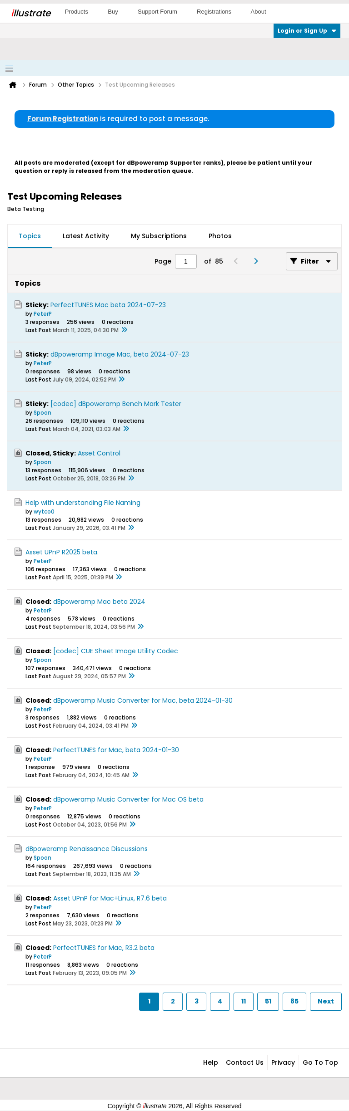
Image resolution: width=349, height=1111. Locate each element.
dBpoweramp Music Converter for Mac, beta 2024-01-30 (143, 700)
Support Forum (157, 11)
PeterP (43, 314)
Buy (113, 11)
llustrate (30, 13)
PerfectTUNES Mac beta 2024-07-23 (108, 304)
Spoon (42, 412)
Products (76, 11)
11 (243, 1001)
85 (294, 1001)
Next (326, 1001)
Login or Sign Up (307, 30)
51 (268, 1001)
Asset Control (99, 453)
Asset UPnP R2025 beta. (62, 552)
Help (210, 1062)
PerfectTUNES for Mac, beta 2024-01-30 (116, 749)
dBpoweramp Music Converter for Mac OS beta (128, 799)
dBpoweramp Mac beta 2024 (99, 601)
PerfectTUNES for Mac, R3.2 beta (104, 947)
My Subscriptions (159, 235)
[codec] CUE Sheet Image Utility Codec (115, 651)
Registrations (214, 11)
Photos (220, 235)
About (258, 11)
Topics (30, 235)
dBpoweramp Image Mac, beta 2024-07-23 (119, 354)
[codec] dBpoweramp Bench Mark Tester (115, 403)
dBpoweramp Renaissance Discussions (86, 848)
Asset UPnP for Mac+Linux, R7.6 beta (110, 898)
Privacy (283, 1062)
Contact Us (245, 1062)
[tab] (30, 236)
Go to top (320, 1062)
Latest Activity (86, 235)
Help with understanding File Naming (82, 502)
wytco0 (44, 511)
